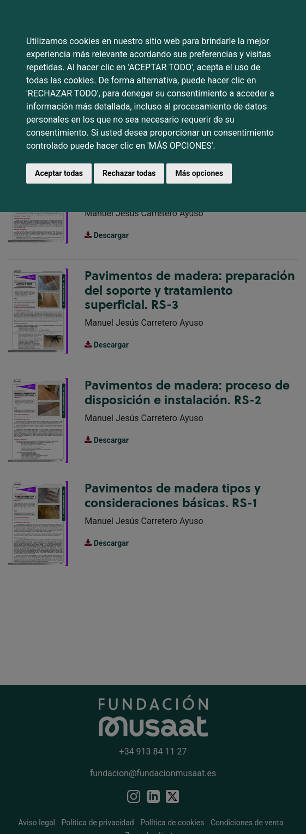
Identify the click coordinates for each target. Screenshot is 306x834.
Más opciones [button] (199, 173)
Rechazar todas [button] (129, 173)
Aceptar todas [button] (59, 173)
